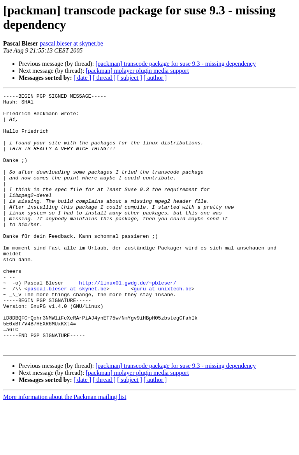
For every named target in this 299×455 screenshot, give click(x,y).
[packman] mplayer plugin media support (137, 70)
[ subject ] (129, 77)
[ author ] (155, 77)
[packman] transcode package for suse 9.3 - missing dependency (175, 63)
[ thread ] (104, 77)
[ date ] (82, 77)
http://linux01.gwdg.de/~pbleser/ (127, 321)
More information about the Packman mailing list (64, 448)
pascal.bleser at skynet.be (71, 43)
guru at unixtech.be (162, 328)
